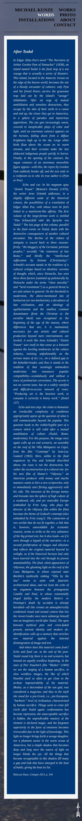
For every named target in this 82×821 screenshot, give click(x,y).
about (68, 19)
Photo (68, 14)
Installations (36, 19)
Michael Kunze (34, 9)
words (45, 14)
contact (65, 24)
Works (67, 9)
